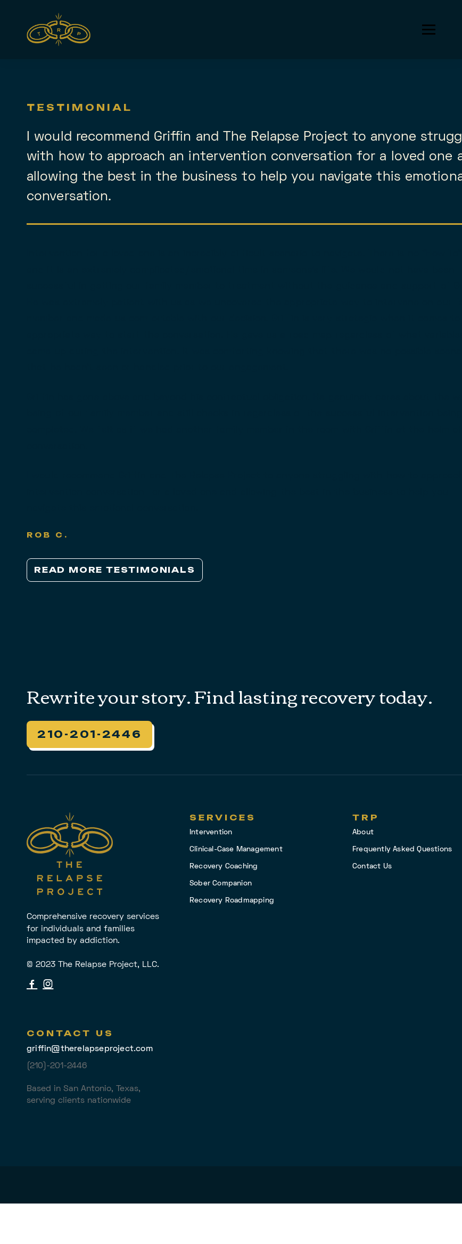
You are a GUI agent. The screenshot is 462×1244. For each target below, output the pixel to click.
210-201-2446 (89, 734)
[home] (58, 29)
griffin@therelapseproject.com (90, 1049)
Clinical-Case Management (236, 849)
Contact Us (372, 866)
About (363, 832)
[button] (428, 29)
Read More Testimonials (114, 570)
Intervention (210, 832)
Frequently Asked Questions (402, 849)
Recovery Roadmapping (231, 900)
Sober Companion (220, 883)
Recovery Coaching (223, 866)
